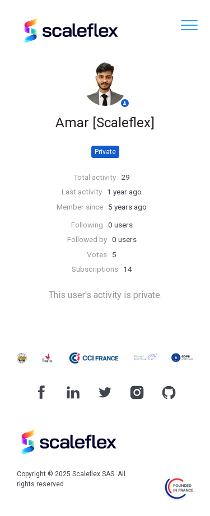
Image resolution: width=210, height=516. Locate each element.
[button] (189, 25)
